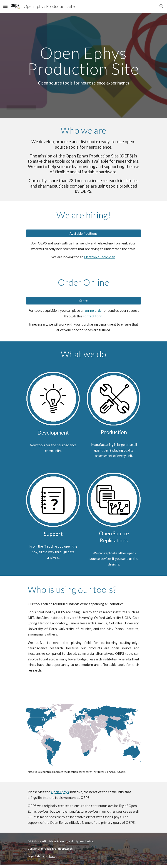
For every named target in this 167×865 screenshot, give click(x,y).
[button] (5, 6)
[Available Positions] (83, 233)
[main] (83, 65)
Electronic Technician (99, 257)
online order (94, 310)
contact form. (93, 316)
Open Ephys (60, 792)
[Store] (83, 300)
